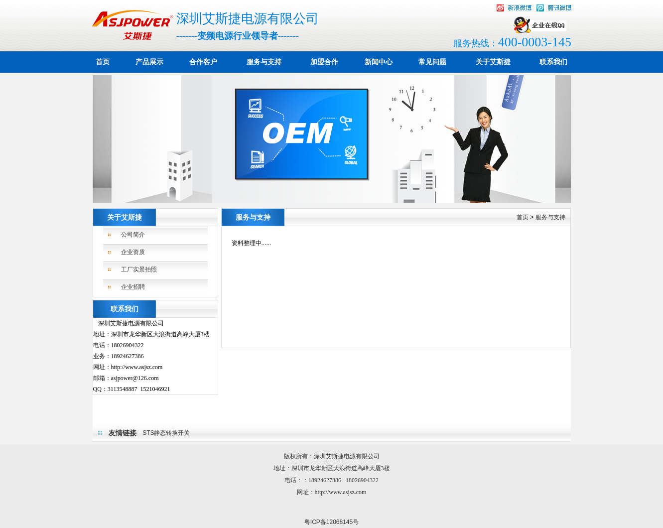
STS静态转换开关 (166, 432)
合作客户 (203, 62)
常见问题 (432, 62)
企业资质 (133, 252)
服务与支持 (264, 62)
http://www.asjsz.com (341, 492)
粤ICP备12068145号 (331, 522)
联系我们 (553, 62)
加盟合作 (324, 62)
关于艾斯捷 (493, 62)
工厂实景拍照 (139, 269)
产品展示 (149, 62)
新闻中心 (379, 62)
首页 (103, 62)
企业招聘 (133, 286)
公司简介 (133, 234)
